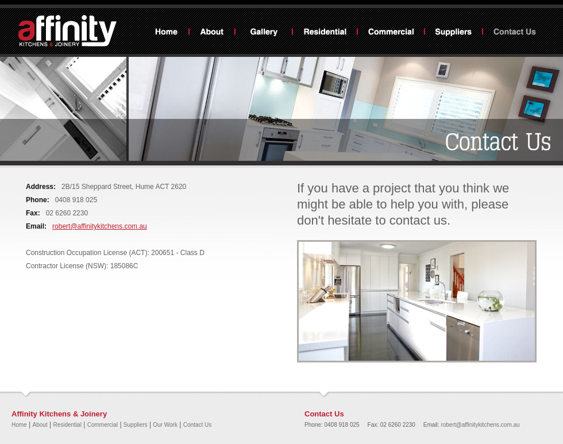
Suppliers (453, 32)
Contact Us (514, 32)
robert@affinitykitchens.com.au (99, 226)
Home (166, 32)
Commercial (391, 32)
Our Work (264, 32)
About (212, 32)
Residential (325, 32)
